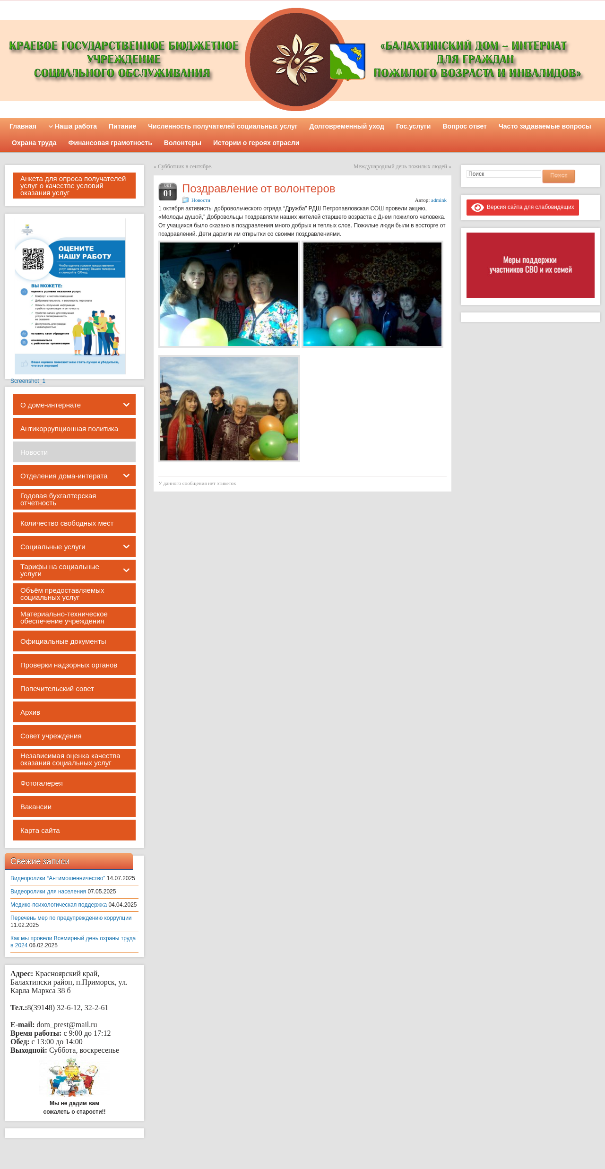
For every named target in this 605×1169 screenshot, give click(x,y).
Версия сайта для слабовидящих (522, 207)
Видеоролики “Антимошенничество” (57, 878)
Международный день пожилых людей (400, 166)
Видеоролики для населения (48, 891)
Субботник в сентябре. (185, 166)
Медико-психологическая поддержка (58, 904)
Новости (200, 200)
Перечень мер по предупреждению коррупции (71, 918)
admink (439, 200)
